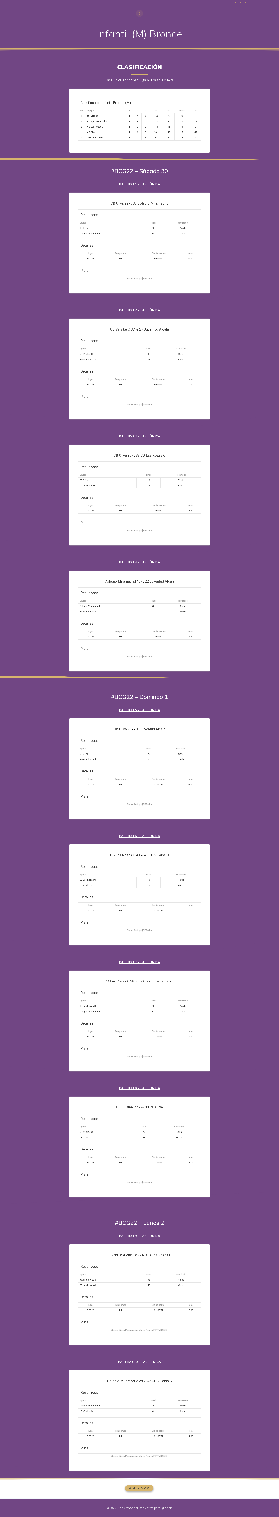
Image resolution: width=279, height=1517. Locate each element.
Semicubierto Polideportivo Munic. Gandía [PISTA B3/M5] (139, 1330)
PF (156, 110)
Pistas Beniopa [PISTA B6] (139, 278)
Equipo (90, 110)
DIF (195, 110)
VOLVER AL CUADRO (139, 1488)
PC (168, 110)
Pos (81, 110)
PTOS (182, 110)
